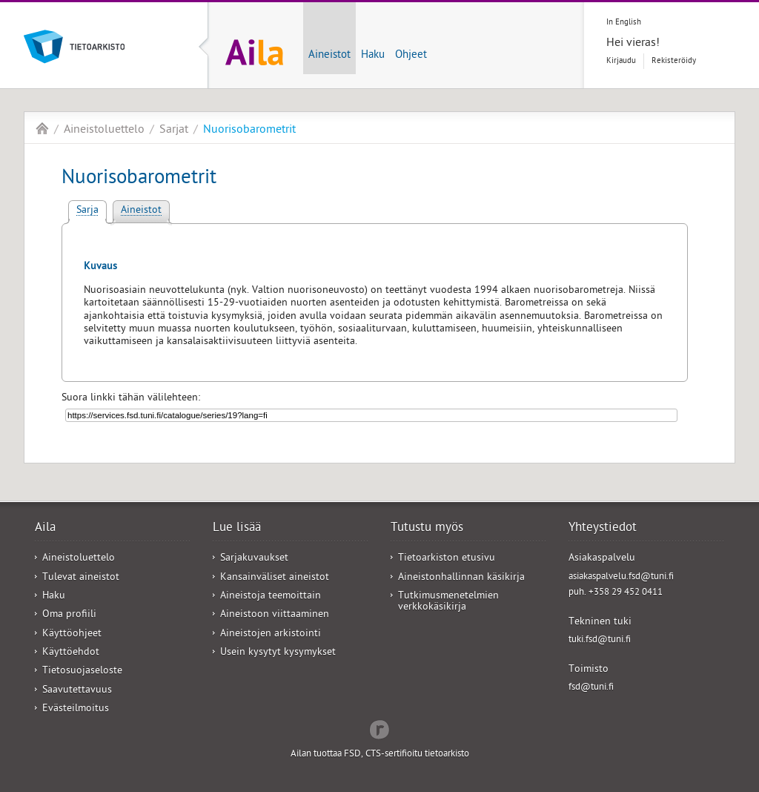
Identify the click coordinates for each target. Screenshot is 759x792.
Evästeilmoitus (75, 709)
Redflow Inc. (379, 728)
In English (623, 23)
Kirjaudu (621, 61)
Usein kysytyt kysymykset (278, 653)
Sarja (87, 211)
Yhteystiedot (603, 528)
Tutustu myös (427, 528)
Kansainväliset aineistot (274, 578)
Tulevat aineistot (80, 578)
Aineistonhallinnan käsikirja (461, 578)
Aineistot (329, 55)
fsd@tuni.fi (591, 687)
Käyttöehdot (70, 653)
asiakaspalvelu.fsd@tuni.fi (621, 577)
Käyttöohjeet (72, 634)
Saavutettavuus (77, 690)
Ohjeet (411, 55)
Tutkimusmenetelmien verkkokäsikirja (448, 602)
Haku (373, 55)
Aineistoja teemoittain (270, 596)
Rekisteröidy (674, 61)
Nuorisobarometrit (249, 130)
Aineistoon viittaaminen (274, 615)
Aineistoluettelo (104, 130)
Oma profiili (69, 615)
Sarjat (173, 130)
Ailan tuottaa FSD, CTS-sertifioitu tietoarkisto (380, 754)
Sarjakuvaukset (254, 558)
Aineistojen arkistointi (270, 634)
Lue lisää (237, 528)
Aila (42, 128)
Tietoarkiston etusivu (446, 558)
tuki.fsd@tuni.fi (600, 640)
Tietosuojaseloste (82, 671)
